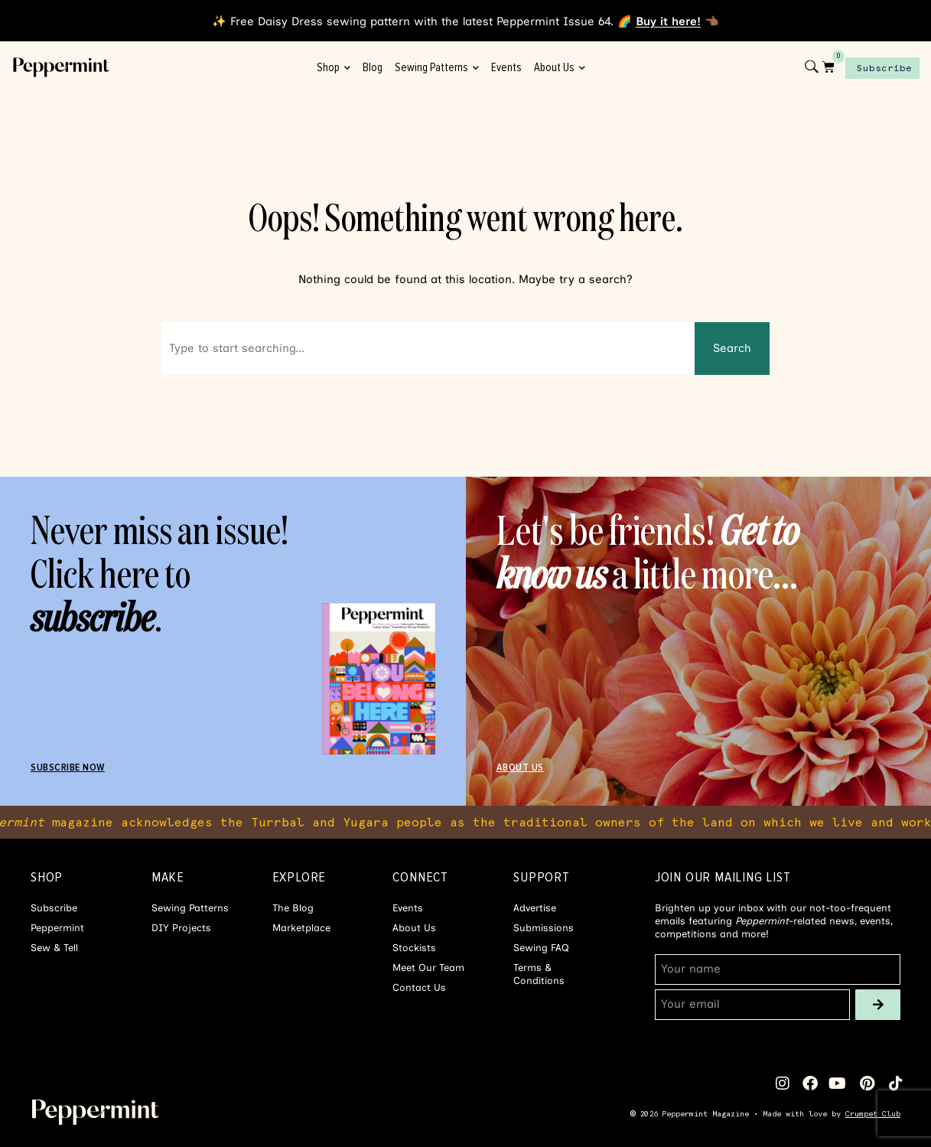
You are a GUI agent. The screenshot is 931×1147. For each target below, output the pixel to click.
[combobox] (428, 348)
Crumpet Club (872, 1114)
